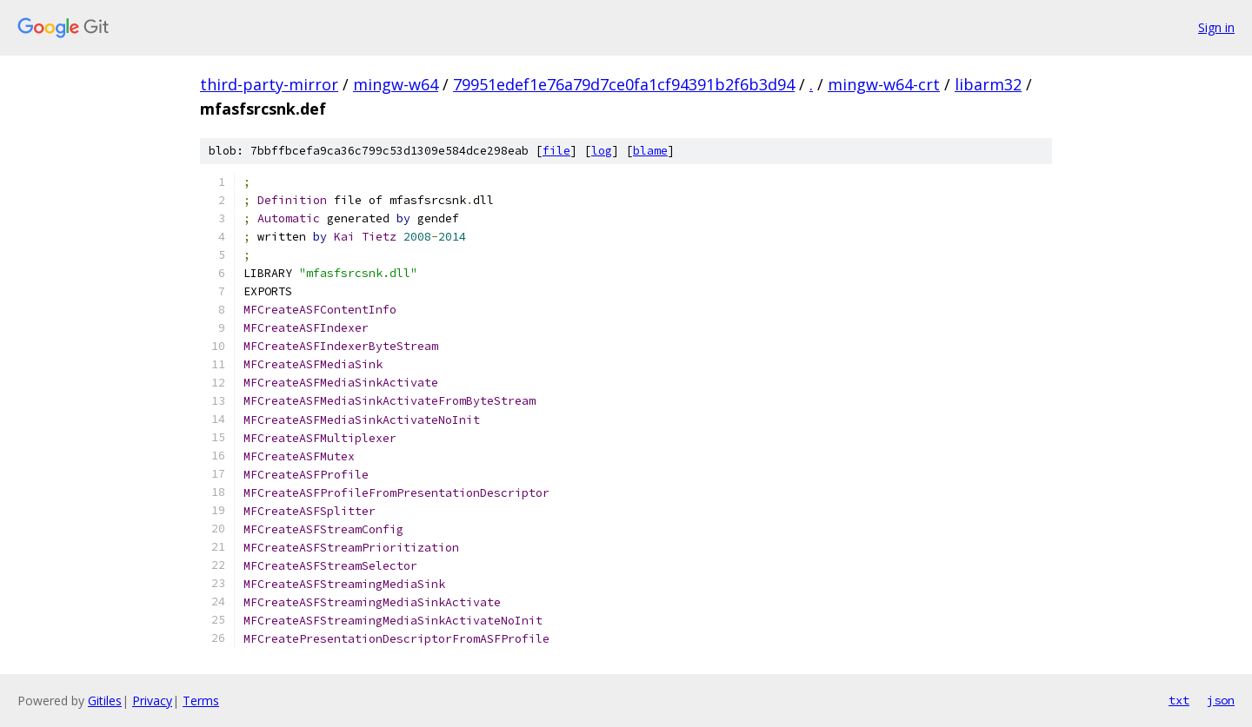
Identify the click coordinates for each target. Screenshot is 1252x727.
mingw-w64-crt (884, 84)
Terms (201, 700)
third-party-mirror (269, 84)
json (1221, 700)
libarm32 (988, 84)
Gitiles (105, 700)
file (556, 150)
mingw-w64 (395, 84)
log (601, 150)
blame (650, 150)
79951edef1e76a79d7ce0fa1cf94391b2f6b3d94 (624, 84)
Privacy (152, 700)
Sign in (1216, 27)
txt (1179, 700)
